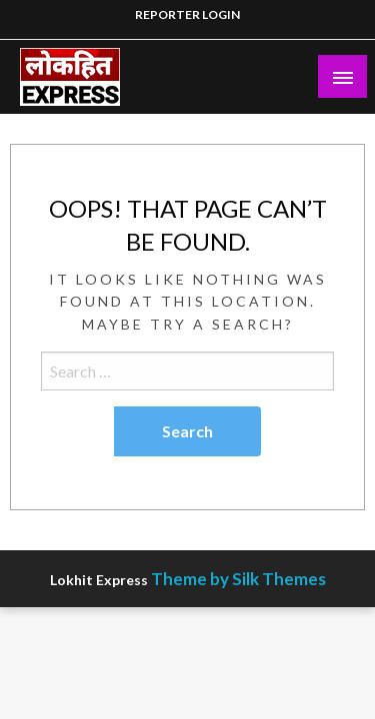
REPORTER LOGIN (187, 14)
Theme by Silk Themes (238, 578)
